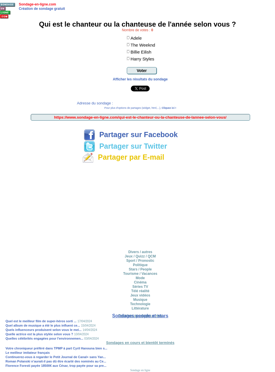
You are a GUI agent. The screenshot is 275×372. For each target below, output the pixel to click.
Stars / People (140, 269)
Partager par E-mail (123, 157)
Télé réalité (140, 291)
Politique (140, 265)
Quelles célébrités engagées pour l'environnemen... (44, 338)
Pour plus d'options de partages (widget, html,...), (140, 107)
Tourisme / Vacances (140, 274)
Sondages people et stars (140, 315)
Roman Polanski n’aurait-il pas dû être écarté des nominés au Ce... (56, 361)
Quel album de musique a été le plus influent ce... (43, 325)
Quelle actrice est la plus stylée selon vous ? (39, 334)
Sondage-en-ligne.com (37, 4)
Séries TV (140, 287)
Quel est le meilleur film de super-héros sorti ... (41, 321)
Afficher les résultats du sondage (140, 79)
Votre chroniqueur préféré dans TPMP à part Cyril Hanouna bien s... (56, 348)
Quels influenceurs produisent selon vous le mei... (44, 330)
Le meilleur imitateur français (28, 352)
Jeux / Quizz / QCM (140, 256)
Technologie (140, 304)
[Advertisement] (140, 205)
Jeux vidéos (140, 295)
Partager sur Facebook (131, 134)
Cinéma (140, 282)
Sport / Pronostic (140, 261)
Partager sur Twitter (125, 146)
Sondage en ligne (140, 370)
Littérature (140, 308)
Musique (140, 300)
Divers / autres (140, 252)
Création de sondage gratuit (42, 9)
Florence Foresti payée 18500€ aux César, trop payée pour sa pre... (56, 365)
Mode (140, 278)
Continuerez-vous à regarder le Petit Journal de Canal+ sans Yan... (56, 357)
